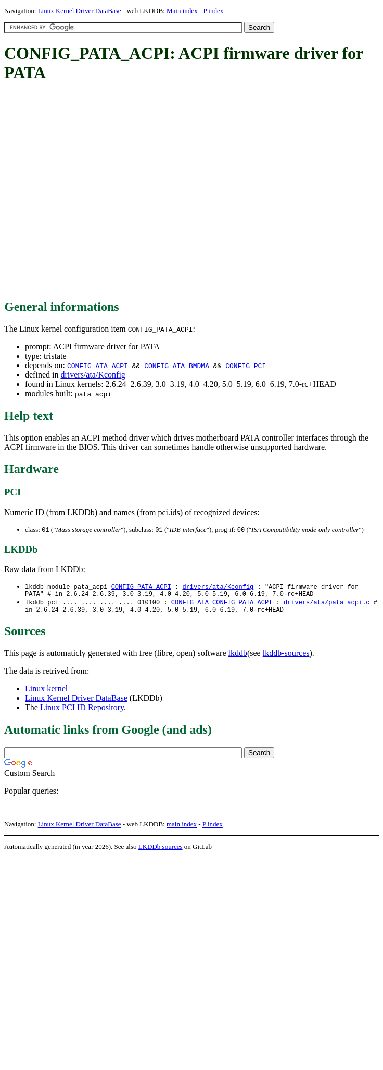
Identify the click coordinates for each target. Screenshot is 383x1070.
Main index (182, 11)
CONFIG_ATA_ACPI (97, 365)
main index (182, 829)
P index (213, 11)
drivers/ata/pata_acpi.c (327, 605)
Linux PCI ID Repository (82, 712)
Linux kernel (46, 693)
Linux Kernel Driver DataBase (79, 11)
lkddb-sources (286, 657)
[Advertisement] (97, 191)
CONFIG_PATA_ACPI (141, 587)
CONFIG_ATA (190, 605)
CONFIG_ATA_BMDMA (176, 365)
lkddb (237, 657)
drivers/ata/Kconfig (92, 374)
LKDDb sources (160, 851)
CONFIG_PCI (245, 365)
